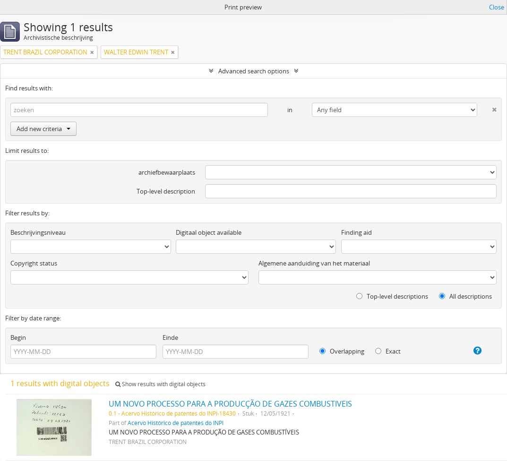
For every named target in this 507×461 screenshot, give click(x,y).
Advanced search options (253, 71)
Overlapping (341, 351)
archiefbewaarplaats (166, 172)
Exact (388, 351)
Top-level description (166, 191)
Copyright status (33, 263)
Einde (170, 337)
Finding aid (356, 232)
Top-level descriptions (392, 296)
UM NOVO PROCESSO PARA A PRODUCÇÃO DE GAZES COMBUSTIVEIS (230, 404)
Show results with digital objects (160, 384)
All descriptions (465, 296)
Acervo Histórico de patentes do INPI (175, 422)
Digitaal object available (208, 232)
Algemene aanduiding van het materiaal (314, 263)
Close (496, 7)
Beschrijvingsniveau (38, 232)
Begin (18, 337)
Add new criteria (43, 128)
